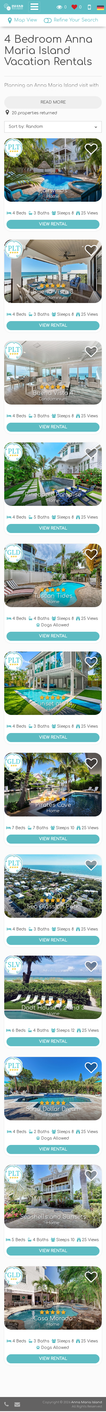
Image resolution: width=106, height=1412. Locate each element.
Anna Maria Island (86, 1402)
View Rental (53, 224)
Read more (53, 102)
